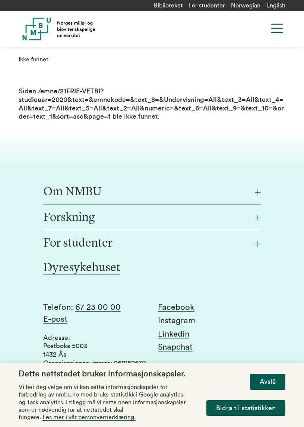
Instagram (176, 321)
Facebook (176, 307)
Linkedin (173, 334)
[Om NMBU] (152, 192)
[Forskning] (152, 218)
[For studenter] (152, 243)
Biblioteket (168, 6)
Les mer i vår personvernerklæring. (89, 417)
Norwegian (245, 6)
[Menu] (277, 28)
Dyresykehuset (81, 268)
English (275, 6)
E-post (55, 319)
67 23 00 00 (98, 307)
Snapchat (175, 347)
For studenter (207, 6)
